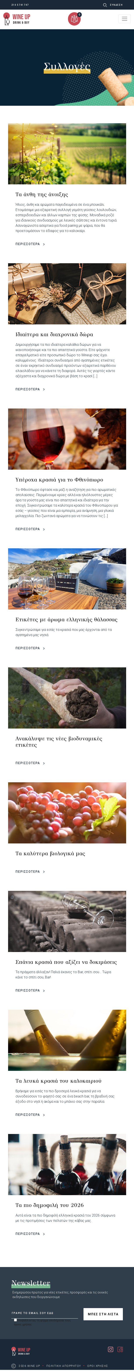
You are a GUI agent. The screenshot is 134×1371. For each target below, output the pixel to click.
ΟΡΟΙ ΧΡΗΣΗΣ (97, 1366)
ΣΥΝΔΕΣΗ (116, 5)
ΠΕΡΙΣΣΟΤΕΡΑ (30, 244)
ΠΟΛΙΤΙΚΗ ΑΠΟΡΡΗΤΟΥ (63, 1366)
